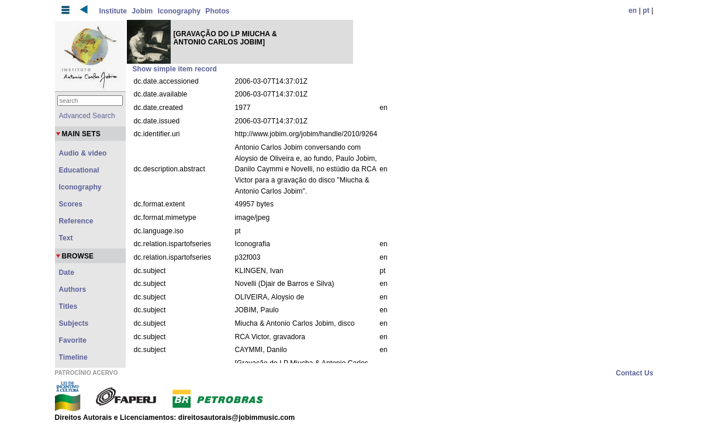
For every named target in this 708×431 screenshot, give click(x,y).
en (632, 10)
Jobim (142, 11)
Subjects (74, 323)
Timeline (73, 357)
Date (66, 272)
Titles (68, 306)
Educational (79, 170)
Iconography (179, 11)
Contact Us (634, 373)
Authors (73, 289)
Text (66, 238)
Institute (113, 11)
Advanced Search (87, 116)
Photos (217, 11)
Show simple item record (175, 69)
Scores (71, 204)
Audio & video (83, 153)
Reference (76, 221)
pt (646, 10)
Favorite (73, 340)
